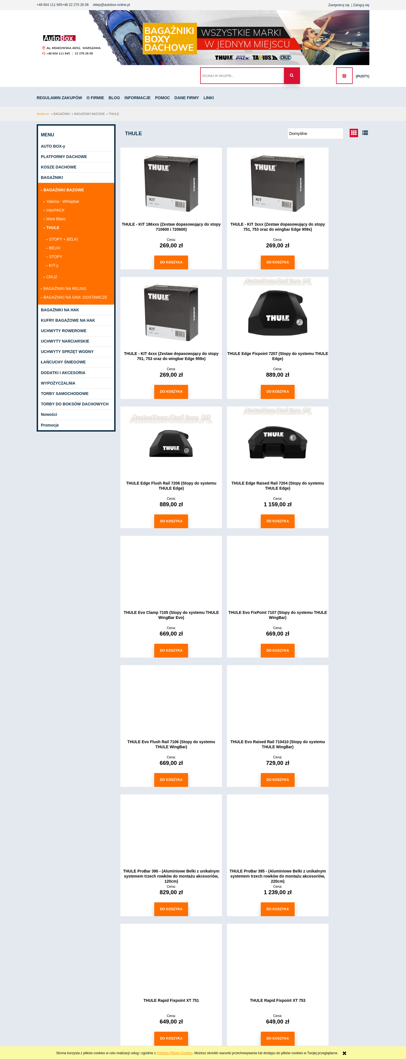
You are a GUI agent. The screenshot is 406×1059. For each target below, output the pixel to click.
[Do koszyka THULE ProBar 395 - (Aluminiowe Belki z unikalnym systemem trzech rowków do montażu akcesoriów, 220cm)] (330, 647)
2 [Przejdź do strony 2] (245, 926)
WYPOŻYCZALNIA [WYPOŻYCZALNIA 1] (58, 383)
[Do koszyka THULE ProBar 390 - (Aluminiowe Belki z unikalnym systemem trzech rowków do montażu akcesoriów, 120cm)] (245, 647)
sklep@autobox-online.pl (111, 5)
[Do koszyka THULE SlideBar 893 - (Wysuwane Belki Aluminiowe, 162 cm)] (330, 904)
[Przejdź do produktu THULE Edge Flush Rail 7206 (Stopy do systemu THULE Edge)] (245, 312)
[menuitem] (61, 98)
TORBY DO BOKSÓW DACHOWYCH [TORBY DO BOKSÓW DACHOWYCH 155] (75, 404)
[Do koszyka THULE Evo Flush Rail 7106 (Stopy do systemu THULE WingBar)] (330, 519)
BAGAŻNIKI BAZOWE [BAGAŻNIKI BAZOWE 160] (63, 190)
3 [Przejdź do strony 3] (259, 926)
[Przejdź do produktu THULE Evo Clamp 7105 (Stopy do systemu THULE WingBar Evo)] (160, 440)
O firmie (93, 972)
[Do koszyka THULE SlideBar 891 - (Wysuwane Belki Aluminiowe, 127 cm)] (161, 904)
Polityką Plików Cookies (175, 1053)
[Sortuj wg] (315, 134)
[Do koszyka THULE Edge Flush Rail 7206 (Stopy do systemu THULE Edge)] (245, 391)
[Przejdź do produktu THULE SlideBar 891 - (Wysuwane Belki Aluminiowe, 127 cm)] (160, 826)
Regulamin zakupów (102, 965)
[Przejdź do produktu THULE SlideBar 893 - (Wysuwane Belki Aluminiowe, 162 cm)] (329, 826)
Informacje (95, 979)
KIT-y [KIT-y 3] (53, 265)
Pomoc (92, 985)
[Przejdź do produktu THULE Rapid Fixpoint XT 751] (160, 697)
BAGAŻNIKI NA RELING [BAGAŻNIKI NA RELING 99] (65, 289)
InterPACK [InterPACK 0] (55, 210)
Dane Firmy (96, 992)
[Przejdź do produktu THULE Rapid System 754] (329, 697)
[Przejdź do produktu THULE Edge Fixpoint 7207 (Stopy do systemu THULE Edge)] (160, 312)
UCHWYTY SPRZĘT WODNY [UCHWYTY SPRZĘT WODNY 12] (67, 352)
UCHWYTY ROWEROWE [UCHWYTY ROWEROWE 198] (64, 331)
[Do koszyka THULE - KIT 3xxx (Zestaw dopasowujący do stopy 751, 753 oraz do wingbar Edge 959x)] (245, 262)
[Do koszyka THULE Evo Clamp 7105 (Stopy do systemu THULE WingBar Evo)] (161, 519)
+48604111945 (54, 1038)
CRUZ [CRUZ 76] (51, 277)
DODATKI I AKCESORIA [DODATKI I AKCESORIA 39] (63, 373)
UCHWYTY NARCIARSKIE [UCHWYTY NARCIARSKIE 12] (65, 341)
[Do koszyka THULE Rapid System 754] (330, 776)
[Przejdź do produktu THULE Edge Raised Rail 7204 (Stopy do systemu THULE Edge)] (329, 312)
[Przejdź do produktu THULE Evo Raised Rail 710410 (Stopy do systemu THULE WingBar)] (160, 569)
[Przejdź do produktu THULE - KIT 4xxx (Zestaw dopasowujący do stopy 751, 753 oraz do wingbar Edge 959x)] (329, 183)
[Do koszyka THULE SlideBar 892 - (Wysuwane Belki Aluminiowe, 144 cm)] (245, 904)
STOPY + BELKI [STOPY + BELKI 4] (63, 239)
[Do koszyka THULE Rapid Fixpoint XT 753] (245, 776)
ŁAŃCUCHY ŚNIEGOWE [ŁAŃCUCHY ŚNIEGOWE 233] (63, 362)
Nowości (49, 415)
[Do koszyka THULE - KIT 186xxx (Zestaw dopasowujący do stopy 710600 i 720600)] (161, 262)
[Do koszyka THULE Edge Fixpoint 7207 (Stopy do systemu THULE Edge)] (161, 391)
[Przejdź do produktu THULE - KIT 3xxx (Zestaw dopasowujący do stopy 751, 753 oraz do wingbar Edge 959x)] (245, 183)
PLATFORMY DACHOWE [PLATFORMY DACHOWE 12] (64, 157)
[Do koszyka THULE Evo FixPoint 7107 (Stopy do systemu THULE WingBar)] (245, 519)
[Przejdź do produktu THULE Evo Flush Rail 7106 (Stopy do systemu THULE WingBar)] (329, 440)
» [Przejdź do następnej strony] (272, 926)
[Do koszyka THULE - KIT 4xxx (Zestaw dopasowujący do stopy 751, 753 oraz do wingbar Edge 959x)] (330, 262)
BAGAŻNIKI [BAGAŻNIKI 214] (52, 178)
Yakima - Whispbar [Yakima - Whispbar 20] (62, 201)
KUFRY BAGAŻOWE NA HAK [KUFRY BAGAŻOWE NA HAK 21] (68, 320)
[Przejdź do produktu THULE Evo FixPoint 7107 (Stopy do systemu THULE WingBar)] (245, 440)
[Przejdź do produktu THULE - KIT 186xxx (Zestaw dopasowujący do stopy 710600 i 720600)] (160, 183)
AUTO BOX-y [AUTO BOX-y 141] (53, 146)
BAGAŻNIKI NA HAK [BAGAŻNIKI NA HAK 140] (60, 310)
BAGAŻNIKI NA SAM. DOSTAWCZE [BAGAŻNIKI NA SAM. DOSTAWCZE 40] (75, 297)
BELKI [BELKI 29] (54, 248)
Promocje (50, 425)
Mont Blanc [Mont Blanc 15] (56, 219)
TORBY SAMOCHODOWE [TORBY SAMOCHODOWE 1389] (65, 394)
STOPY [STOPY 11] (55, 257)
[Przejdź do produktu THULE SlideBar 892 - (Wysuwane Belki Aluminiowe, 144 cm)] (245, 826)
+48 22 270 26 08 (75, 5)
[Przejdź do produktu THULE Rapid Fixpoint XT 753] (245, 697)
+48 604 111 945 (49, 5)
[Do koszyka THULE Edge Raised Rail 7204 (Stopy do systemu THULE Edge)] (330, 391)
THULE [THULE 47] (52, 228)
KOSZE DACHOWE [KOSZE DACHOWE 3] (58, 167)
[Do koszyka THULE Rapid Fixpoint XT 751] (161, 776)
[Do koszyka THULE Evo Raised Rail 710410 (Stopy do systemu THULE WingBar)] (161, 647)
